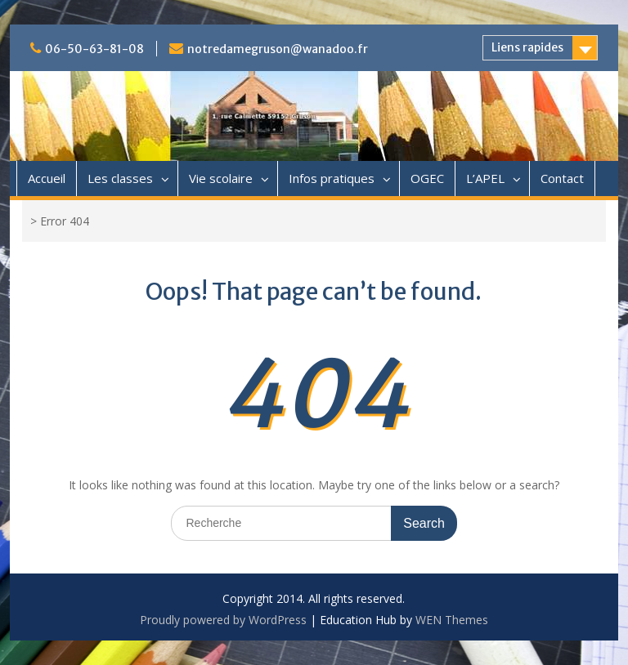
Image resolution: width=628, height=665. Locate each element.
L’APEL (485, 178)
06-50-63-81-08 (94, 49)
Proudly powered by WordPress (223, 619)
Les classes (120, 178)
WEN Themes (451, 619)
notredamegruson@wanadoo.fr (277, 49)
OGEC (427, 178)
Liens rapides (527, 47)
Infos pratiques (332, 178)
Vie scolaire (221, 178)
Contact (562, 178)
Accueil (46, 178)
